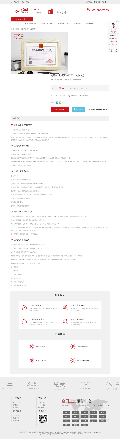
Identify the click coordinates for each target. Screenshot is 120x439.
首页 (18, 23)
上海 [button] (75, 412)
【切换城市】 (38, 13)
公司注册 (16, 415)
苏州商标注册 (63, 23)
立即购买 (59, 109)
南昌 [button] (84, 421)
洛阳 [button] (75, 425)
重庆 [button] (75, 417)
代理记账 (16, 418)
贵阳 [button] (93, 417)
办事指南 (77, 23)
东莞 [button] (102, 421)
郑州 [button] (102, 417)
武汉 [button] (66, 421)
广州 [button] (84, 412)
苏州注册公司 (30, 23)
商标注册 (16, 420)
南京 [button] (66, 417)
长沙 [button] (75, 421)
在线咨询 (78, 109)
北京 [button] (66, 412)
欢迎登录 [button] (89, 2)
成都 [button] (84, 417)
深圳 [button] (93, 412)
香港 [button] (84, 425)
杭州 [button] (102, 412)
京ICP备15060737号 (77, 434)
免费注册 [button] (97, 2)
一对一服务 (42, 405)
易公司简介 (16, 402)
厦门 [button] (93, 421)
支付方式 (41, 402)
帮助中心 (105, 2)
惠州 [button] (66, 425)
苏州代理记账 (46, 23)
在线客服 (17, 2)
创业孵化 (41, 407)
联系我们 (90, 23)
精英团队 (16, 405)
